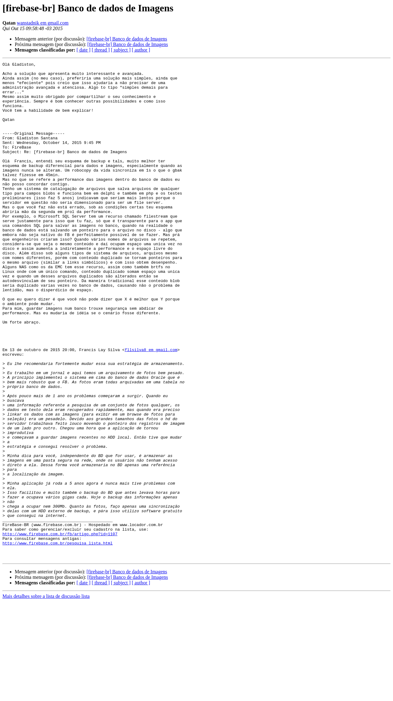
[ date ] (83, 49)
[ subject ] (120, 49)
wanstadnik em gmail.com (42, 22)
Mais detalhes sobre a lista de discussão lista (46, 695)
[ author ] (141, 49)
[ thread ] (101, 49)
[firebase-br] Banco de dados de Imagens (127, 38)
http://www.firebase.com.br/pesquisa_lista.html (57, 639)
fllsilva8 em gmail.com (151, 407)
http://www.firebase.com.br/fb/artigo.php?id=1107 (59, 628)
